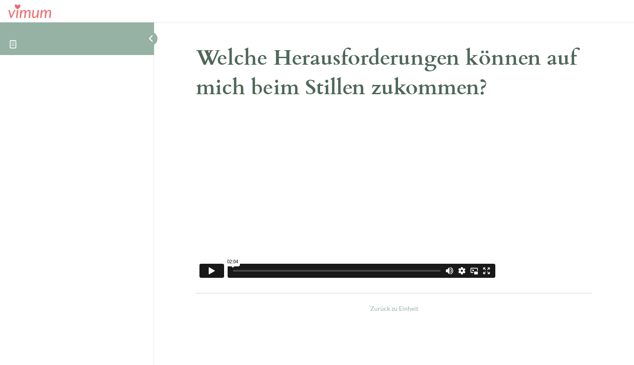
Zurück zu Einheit (394, 308)
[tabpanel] (394, 197)
